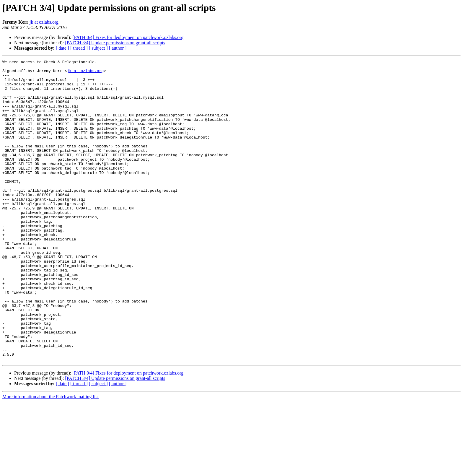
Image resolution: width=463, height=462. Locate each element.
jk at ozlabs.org (44, 22)
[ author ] (118, 48)
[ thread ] (79, 48)
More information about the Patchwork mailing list (50, 456)
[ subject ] (98, 48)
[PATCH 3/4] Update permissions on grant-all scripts (115, 42)
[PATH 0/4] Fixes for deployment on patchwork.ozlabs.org (127, 37)
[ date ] (62, 48)
